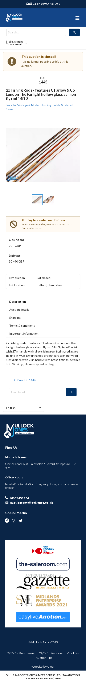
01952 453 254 (50, 4)
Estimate (15, 255)
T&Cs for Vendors (50, 653)
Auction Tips (44, 657)
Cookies (73, 653)
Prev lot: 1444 (24, 380)
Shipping (15, 317)
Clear (51, 666)
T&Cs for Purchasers (21, 653)
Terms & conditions (22, 325)
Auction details (19, 309)
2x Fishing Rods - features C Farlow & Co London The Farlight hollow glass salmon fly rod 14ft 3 (41, 94)
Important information (23, 333)
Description (17, 301)
